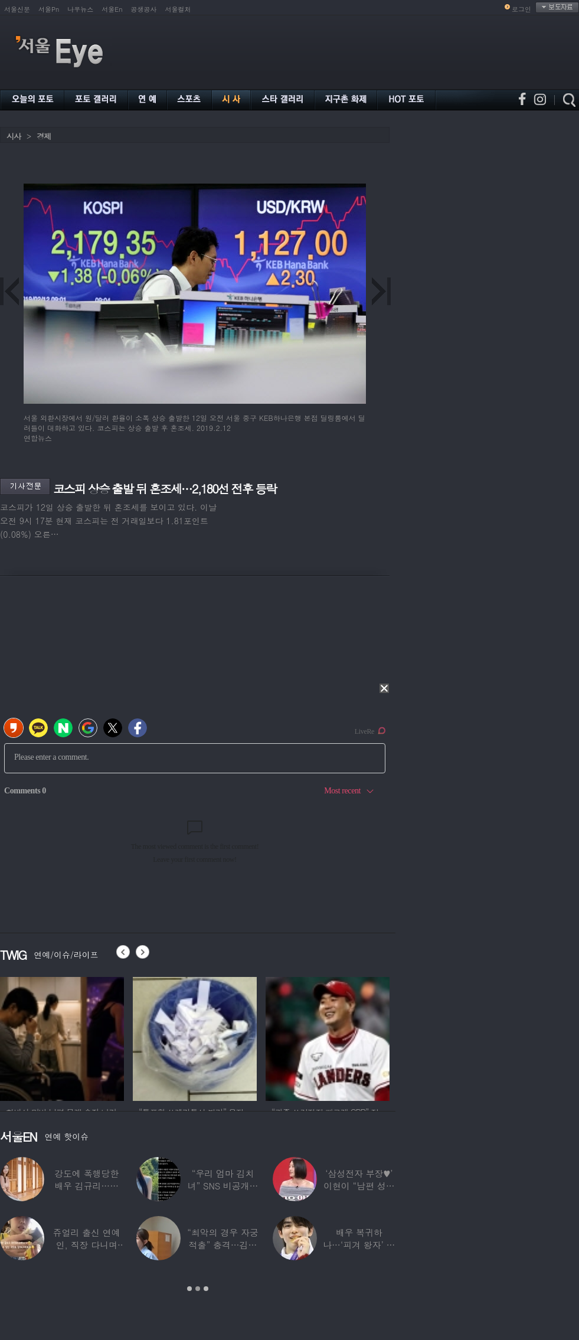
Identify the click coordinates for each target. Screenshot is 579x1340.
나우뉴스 (80, 9)
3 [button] (206, 1288)
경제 (44, 136)
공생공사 (144, 9)
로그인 (521, 9)
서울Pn (48, 9)
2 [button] (197, 1288)
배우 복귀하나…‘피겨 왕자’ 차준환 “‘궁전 (359, 1244)
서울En (112, 9)
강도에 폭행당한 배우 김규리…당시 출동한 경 (86, 1185)
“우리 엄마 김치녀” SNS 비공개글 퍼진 (223, 1185)
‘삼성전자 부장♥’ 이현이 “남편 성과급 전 (358, 1185)
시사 (13, 136)
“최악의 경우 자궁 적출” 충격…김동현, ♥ (222, 1244)
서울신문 (17, 9)
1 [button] (189, 1288)
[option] (156, 1037)
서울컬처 (178, 9)
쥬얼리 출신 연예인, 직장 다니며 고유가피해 (86, 1244)
